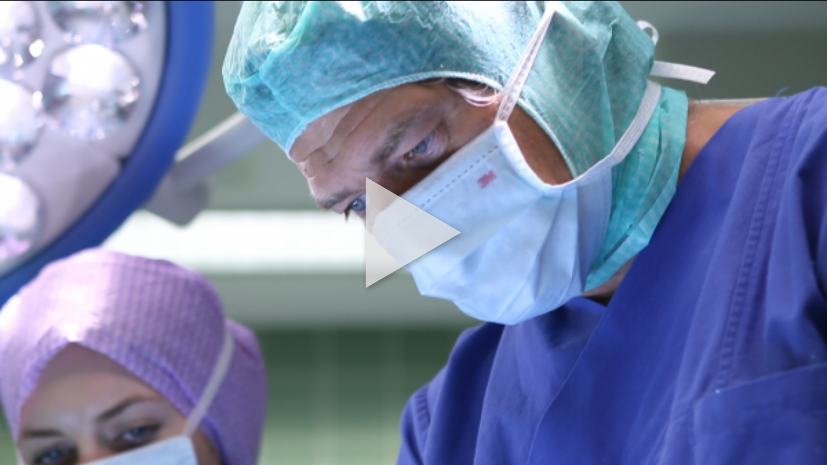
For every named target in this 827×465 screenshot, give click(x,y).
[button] (413, 232)
